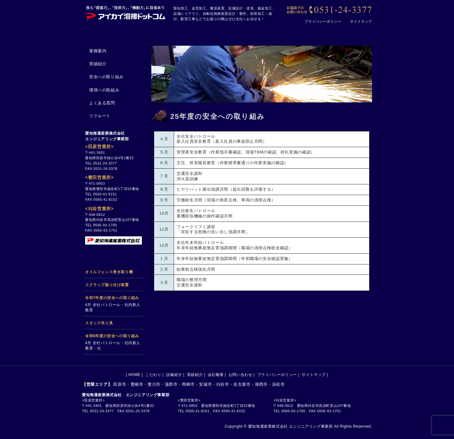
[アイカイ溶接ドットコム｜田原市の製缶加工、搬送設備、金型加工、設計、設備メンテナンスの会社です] (124, 12)
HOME (104, 32)
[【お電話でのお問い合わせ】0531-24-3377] (328, 10)
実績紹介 (247, 32)
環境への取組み (104, 90)
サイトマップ (361, 21)
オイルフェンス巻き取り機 (109, 272)
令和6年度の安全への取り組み (112, 336)
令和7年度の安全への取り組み (112, 298)
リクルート (100, 115)
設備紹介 (199, 32)
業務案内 (97, 51)
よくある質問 (102, 103)
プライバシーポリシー (323, 21)
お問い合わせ (345, 32)
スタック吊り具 (99, 323)
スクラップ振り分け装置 (107, 285)
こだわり (151, 32)
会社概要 (295, 32)
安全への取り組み (106, 76)
